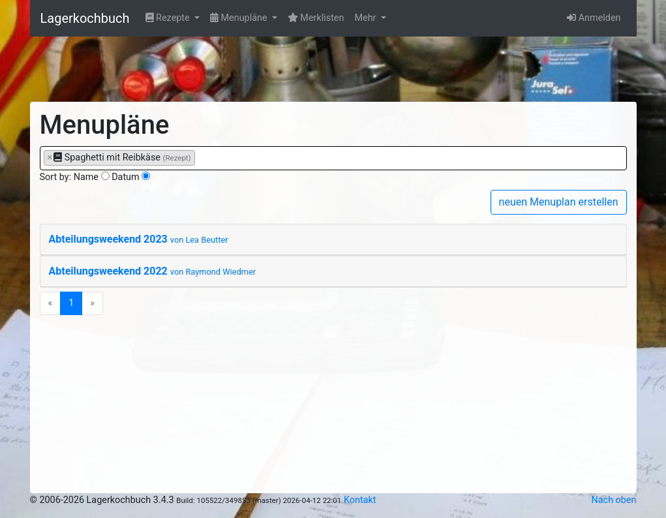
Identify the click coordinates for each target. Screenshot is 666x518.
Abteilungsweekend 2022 (152, 271)
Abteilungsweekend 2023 (138, 239)
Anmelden (593, 17)
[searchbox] (201, 157)
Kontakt (360, 500)
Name (86, 177)
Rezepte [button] (168, 17)
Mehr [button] (366, 17)
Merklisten (316, 17)
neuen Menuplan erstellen (558, 202)
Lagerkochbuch (85, 18)
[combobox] (333, 158)
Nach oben (614, 500)
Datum (126, 177)
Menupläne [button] (239, 17)
